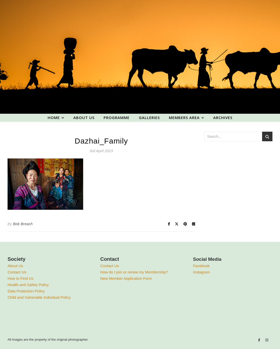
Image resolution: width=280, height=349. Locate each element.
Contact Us (17, 272)
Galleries (149, 117)
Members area (184, 117)
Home (54, 117)
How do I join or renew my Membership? (134, 272)
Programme (117, 117)
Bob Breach (23, 224)
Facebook (201, 266)
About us (84, 117)
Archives (222, 117)
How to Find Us (21, 278)
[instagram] (266, 340)
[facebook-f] (259, 340)
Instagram (201, 272)
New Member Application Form (126, 278)
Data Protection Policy (26, 291)
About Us (15, 266)
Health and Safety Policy (28, 285)
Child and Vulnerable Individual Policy (39, 297)
